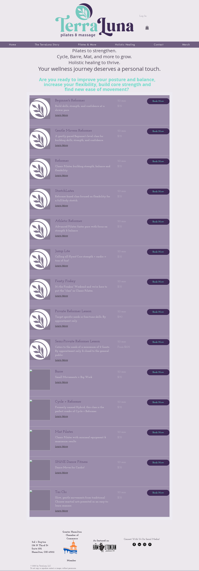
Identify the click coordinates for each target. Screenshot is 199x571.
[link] (82, 100)
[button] (147, 28)
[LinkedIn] (139, 544)
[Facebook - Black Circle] (134, 544)
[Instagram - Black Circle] (144, 544)
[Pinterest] (149, 544)
